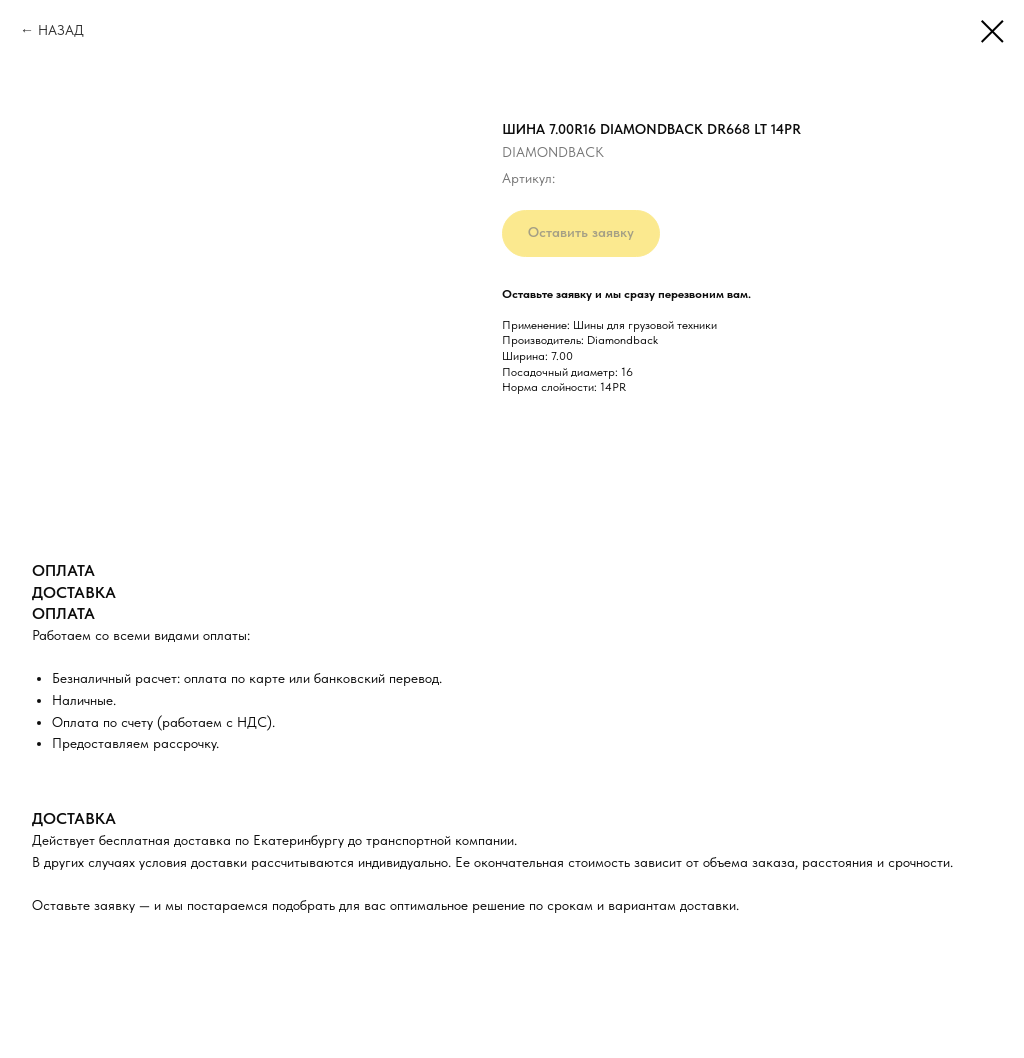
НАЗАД (61, 30)
